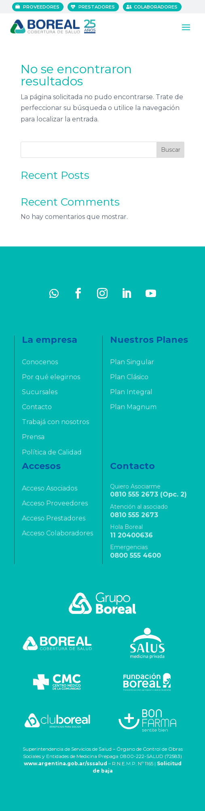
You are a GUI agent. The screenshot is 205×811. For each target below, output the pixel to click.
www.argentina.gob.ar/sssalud (65, 763)
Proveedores (41, 7)
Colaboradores (156, 7)
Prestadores (97, 7)
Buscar (170, 149)
